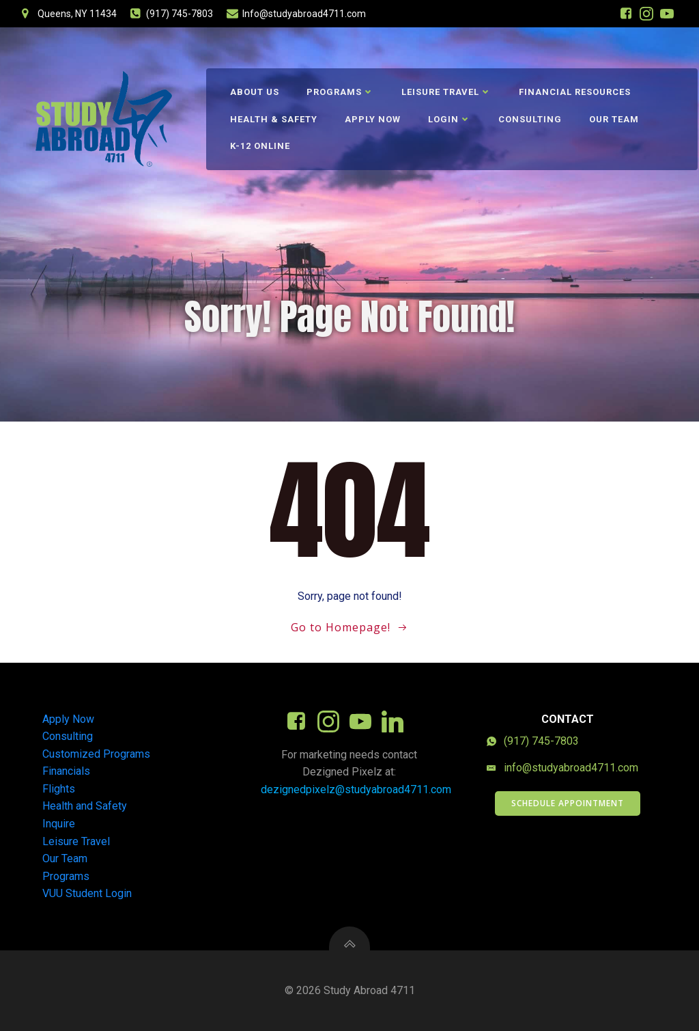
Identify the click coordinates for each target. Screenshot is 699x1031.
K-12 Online (260, 146)
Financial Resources (575, 92)
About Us (254, 92)
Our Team (614, 119)
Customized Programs (96, 753)
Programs (340, 92)
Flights (58, 788)
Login (449, 119)
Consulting (530, 119)
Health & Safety (273, 119)
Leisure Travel (446, 92)
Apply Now (373, 119)
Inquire (58, 823)
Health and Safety (84, 805)
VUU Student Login (87, 893)
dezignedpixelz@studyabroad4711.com (356, 789)
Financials (66, 771)
